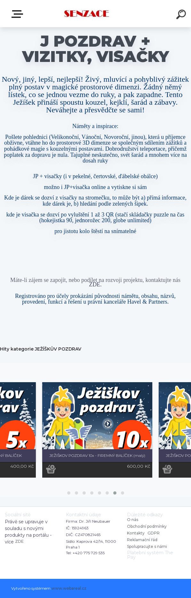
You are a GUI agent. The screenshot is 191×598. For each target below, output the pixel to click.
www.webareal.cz (69, 588)
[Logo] (86, 13)
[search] (182, 15)
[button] (69, 493)
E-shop (18, 14)
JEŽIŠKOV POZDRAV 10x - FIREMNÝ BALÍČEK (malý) (97, 455)
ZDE (19, 541)
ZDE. (95, 284)
